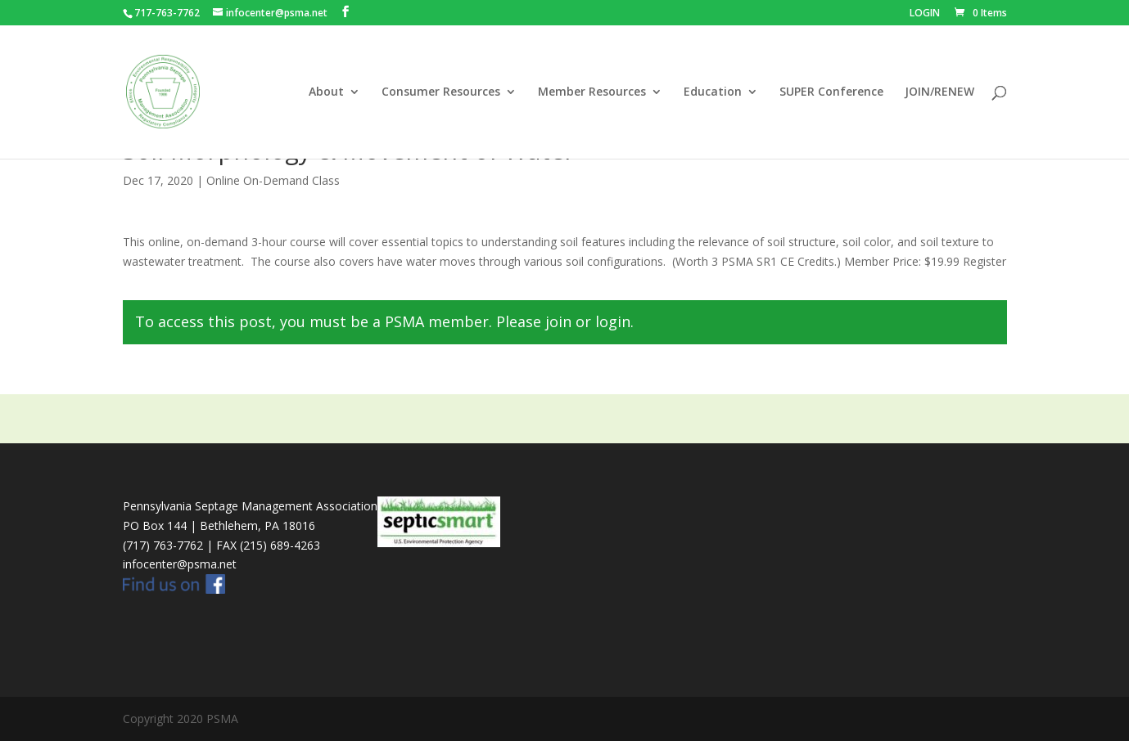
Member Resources (592, 92)
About (326, 92)
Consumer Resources (441, 92)
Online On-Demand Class (273, 180)
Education (713, 92)
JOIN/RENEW (939, 92)
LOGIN (925, 14)
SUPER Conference (831, 92)
